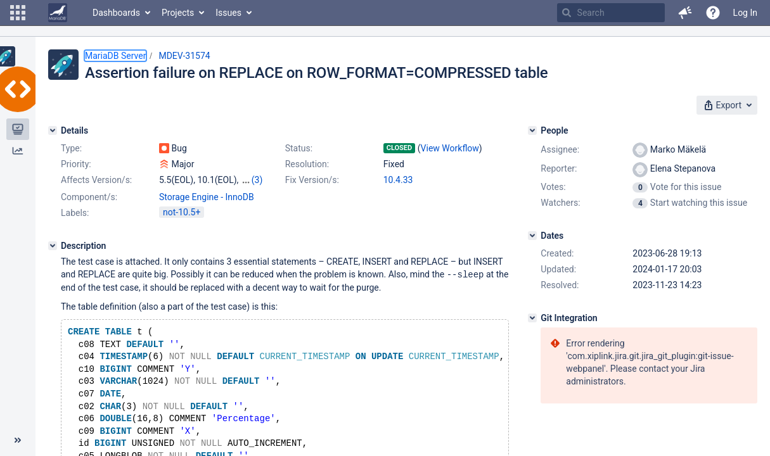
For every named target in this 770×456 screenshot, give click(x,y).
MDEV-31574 (184, 56)
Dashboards (116, 13)
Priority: (76, 164)
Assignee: (560, 149)
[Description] (52, 245)
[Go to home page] (58, 12)
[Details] (52, 130)
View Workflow (450, 148)
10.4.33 (398, 180)
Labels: (75, 213)
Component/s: (89, 197)
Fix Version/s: (312, 180)
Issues (228, 13)
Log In (745, 13)
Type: (71, 148)
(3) (257, 180)
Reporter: (559, 168)
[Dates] (532, 235)
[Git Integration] (532, 318)
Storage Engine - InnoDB (206, 197)
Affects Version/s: (96, 180)
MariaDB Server (115, 56)
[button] (17, 12)
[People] (532, 130)
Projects (178, 13)
